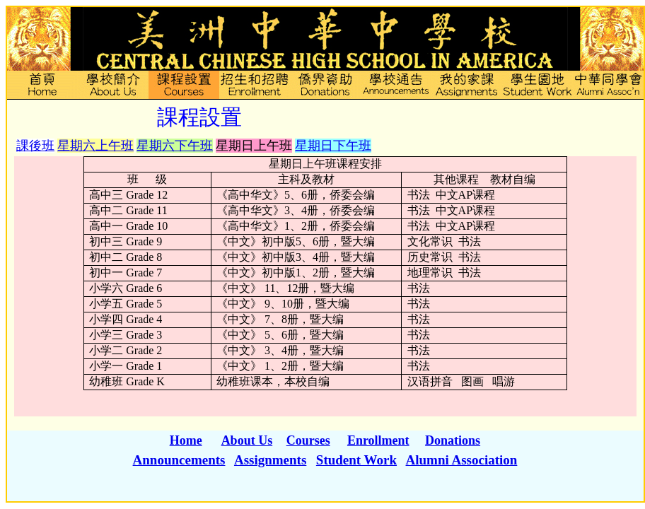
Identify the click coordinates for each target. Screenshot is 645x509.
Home (186, 440)
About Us (247, 440)
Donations (452, 440)
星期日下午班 (333, 146)
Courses (308, 440)
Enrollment (378, 440)
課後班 (35, 146)
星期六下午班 (174, 146)
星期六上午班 (95, 146)
